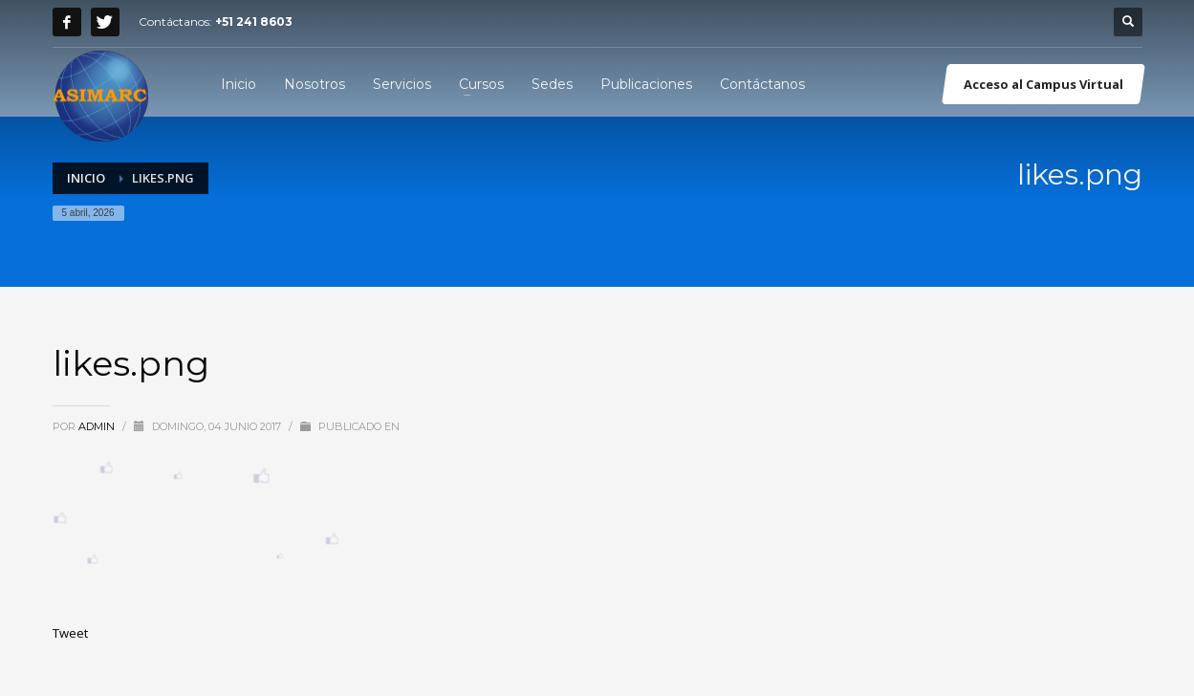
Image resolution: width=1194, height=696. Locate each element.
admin (98, 426)
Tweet (70, 633)
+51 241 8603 (254, 21)
